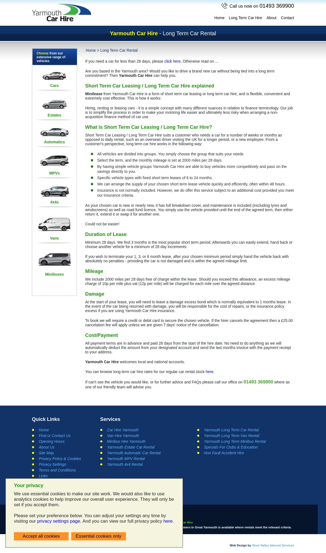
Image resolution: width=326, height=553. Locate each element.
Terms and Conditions (57, 470)
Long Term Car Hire (245, 18)
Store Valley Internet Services (273, 545)
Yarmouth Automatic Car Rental (134, 453)
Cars (54, 85)
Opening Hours (51, 441)
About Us (47, 447)
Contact (287, 18)
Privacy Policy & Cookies (60, 458)
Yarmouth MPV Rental (126, 458)
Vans (54, 238)
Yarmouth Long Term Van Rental (231, 435)
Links (43, 476)
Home (219, 18)
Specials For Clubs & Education (231, 447)
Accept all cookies (41, 536)
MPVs (54, 173)
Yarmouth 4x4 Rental (125, 464)
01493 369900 (261, 6)
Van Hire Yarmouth (123, 435)
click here (172, 61)
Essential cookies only (98, 536)
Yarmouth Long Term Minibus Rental (235, 441)
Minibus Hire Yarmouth (126, 441)
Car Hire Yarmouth (122, 430)
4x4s (54, 202)
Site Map (46, 453)
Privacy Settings (52, 464)
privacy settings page (58, 521)
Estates (54, 115)
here (168, 521)
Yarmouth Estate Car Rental (131, 447)
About (271, 18)
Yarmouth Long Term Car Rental (231, 430)
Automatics (54, 142)
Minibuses (54, 274)
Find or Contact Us (55, 435)
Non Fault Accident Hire (224, 453)
